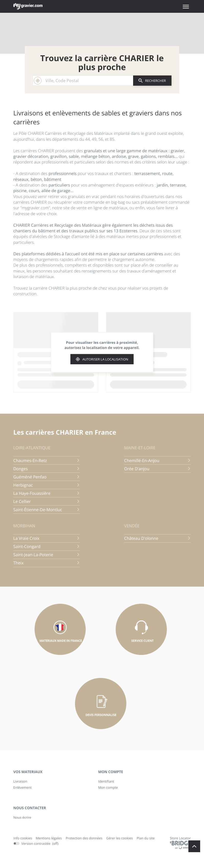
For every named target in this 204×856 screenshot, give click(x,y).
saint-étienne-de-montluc (46, 509)
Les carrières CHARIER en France (64, 432)
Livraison (20, 781)
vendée (131, 526)
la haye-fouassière (46, 493)
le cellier (46, 501)
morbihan (24, 526)
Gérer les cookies (119, 838)
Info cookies (22, 838)
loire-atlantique (31, 448)
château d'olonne (157, 538)
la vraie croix (46, 538)
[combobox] (83, 80)
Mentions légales (49, 838)
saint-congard (46, 546)
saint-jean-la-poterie (46, 554)
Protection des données (84, 838)
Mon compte (108, 787)
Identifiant (106, 781)
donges (46, 468)
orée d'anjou (157, 468)
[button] (186, 7)
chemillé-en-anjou (157, 460)
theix (46, 563)
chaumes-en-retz (46, 460)
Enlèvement (22, 787)
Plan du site (146, 838)
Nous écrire (22, 817)
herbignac (46, 485)
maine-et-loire (139, 448)
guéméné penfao (46, 477)
